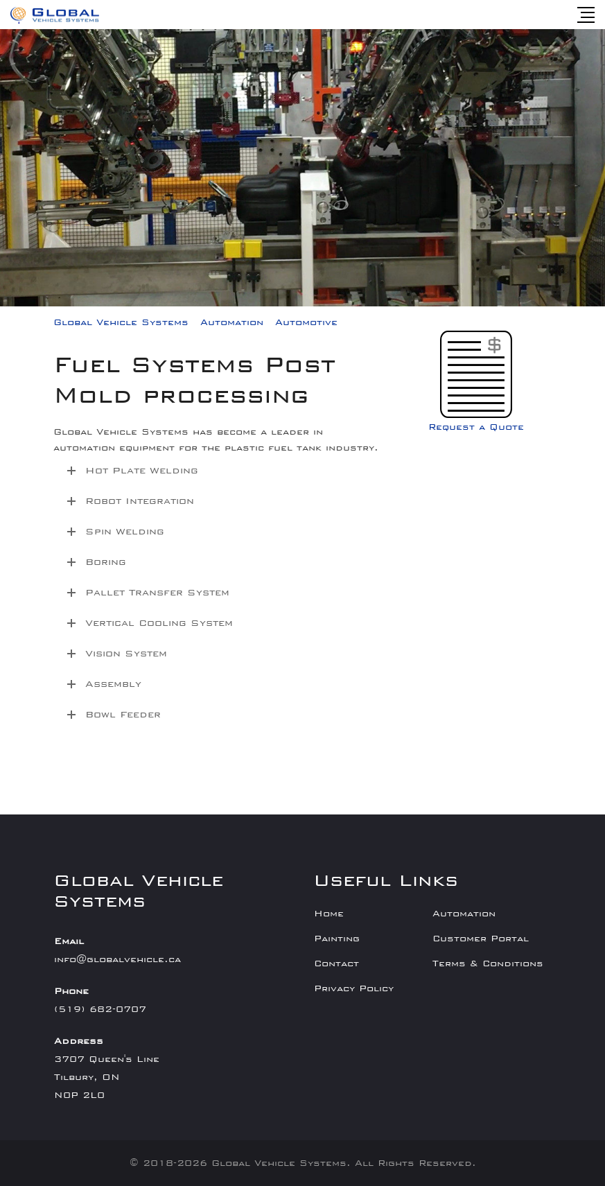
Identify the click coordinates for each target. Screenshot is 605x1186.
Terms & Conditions (487, 963)
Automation (464, 913)
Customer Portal (480, 938)
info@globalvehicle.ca (117, 959)
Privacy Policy (354, 988)
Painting (337, 938)
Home (329, 913)
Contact (336, 963)
